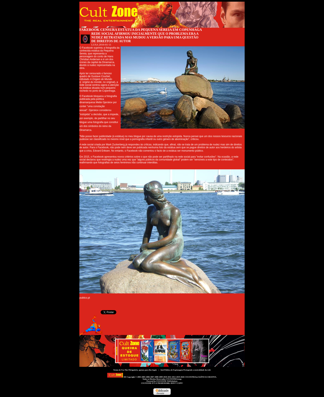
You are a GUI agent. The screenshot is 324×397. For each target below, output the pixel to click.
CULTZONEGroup (173, 379)
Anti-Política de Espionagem (171, 370)
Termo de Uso (118, 370)
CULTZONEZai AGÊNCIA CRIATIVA (200, 377)
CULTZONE (166, 381)
